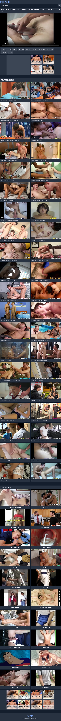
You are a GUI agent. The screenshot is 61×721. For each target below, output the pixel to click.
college (4, 52)
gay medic (51, 49)
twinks (15, 49)
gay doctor (43, 49)
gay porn (35, 49)
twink (9, 49)
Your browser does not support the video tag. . (30, 30)
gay (4, 49)
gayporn (22, 49)
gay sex (28, 49)
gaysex (11, 52)
